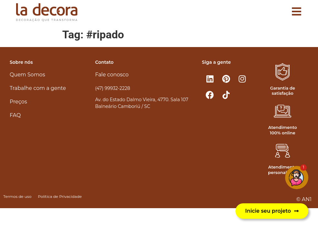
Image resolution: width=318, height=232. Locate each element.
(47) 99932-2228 (112, 88)
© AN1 (304, 199)
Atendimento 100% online (282, 130)
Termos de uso (17, 196)
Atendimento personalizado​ (283, 169)
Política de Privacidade (60, 196)
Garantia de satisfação (282, 90)
